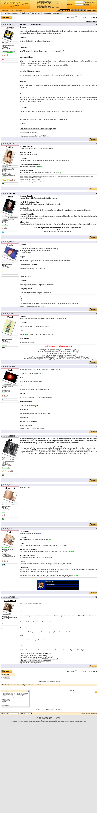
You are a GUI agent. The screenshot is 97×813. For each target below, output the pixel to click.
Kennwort (69, 4)
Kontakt (83, 713)
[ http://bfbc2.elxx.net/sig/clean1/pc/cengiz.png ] (35, 661)
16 (85, 17)
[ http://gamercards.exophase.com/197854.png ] (35, 136)
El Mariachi (10, 600)
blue (10, 439)
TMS (56, 720)
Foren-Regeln (5, 705)
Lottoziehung (40, 2)
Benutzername (71, 2)
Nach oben (94, 713)
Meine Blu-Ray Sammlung (28, 132)
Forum (12, 10)
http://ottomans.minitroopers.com (30, 662)
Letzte (93, 17)
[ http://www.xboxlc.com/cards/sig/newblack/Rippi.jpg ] (38, 129)
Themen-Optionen (91, 21)
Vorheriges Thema (44, 681)
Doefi (10, 370)
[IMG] (3, 701)
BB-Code (4, 699)
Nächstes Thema (54, 681)
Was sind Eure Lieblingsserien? (53, 13)
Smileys (4, 700)
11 (83, 17)
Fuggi (10, 317)
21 (87, 17)
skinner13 (10, 488)
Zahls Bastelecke (9, 45)
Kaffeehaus (25, 13)
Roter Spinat (8, 264)
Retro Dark (8, 506)
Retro (6, 220)
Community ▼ (20, 10)
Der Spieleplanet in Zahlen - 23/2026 (58, 3)
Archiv (88, 713)
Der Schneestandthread (54, 7)
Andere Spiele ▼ (91, 10)
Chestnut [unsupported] (11, 617)
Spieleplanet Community (12, 13)
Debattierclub (36, 13)
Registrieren (4, 10)
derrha (10, 245)
